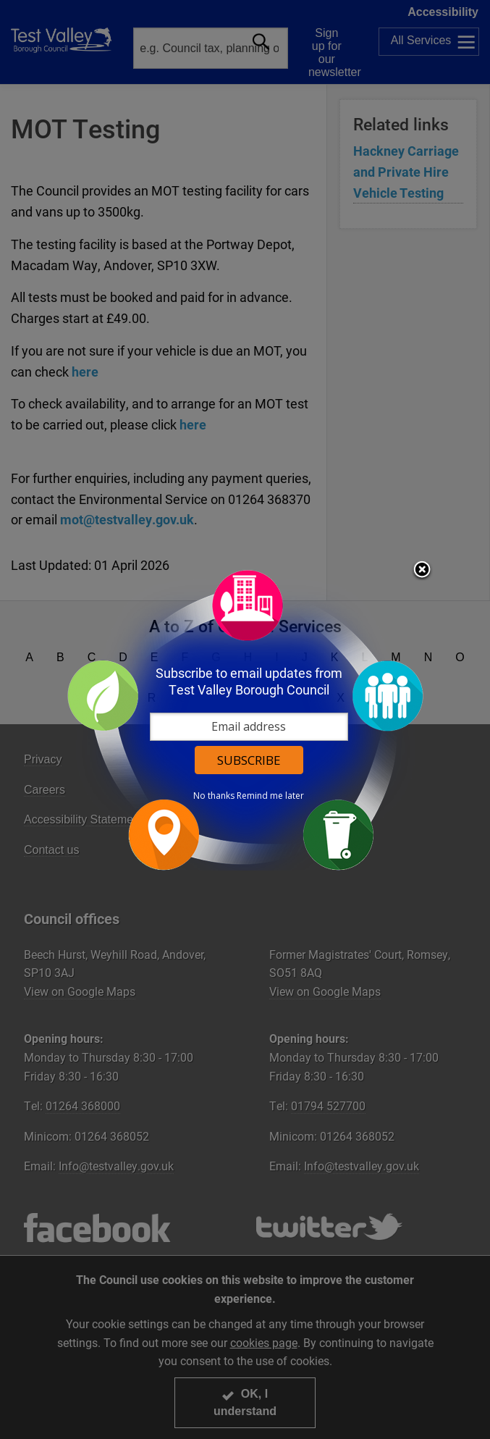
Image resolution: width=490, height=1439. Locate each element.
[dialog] (245, 719)
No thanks (214, 796)
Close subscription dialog (422, 571)
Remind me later (270, 796)
